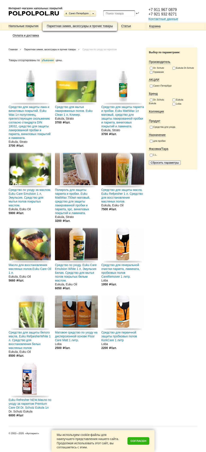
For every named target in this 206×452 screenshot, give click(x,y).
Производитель (159, 62)
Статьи (126, 26)
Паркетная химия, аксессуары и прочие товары (80, 26)
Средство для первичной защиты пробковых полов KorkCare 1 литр (119, 336)
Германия (157, 72)
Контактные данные (163, 19)
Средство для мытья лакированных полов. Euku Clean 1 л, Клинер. (73, 110)
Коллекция (156, 111)
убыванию (48, 60)
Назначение (157, 135)
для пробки (157, 141)
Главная (13, 49)
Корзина (155, 26)
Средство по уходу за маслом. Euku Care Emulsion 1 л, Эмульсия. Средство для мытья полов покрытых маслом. (30, 197)
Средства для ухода (162, 127)
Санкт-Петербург (161, 85)
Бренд (153, 93)
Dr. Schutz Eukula (156, 101)
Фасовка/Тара (158, 149)
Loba (177, 103)
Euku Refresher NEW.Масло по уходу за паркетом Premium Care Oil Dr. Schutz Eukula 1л (30, 403)
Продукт (154, 121)
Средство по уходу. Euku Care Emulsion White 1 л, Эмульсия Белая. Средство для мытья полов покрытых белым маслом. (76, 272)
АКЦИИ (154, 79)
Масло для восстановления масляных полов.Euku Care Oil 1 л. (30, 268)
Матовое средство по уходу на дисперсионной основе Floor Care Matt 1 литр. (76, 336)
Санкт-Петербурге (79, 13)
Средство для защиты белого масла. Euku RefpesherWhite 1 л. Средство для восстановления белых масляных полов (30, 340)
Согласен (138, 441)
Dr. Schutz (157, 68)
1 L (153, 155)
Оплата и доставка (26, 35)
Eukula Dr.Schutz (183, 68)
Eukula (178, 99)
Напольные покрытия (23, 26)
